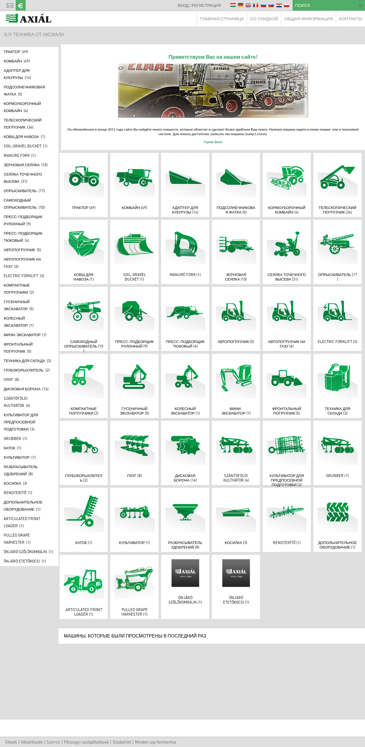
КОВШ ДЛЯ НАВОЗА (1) (24, 136)
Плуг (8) (11, 379)
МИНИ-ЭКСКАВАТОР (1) (25, 334)
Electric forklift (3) (24, 275)
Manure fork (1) (20, 155)
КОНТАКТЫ (350, 18)
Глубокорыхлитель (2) (27, 370)
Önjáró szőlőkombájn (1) (28, 551)
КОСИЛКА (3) (15, 483)
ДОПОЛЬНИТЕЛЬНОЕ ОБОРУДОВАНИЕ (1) (23, 505)
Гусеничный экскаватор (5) (19, 305)
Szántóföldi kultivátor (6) (17, 402)
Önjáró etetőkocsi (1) (25, 561)
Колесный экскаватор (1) (19, 322)
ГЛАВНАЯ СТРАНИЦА (222, 18)
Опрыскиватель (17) (24, 190)
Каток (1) (12, 448)
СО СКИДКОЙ (264, 18)
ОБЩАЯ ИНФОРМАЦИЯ (308, 18)
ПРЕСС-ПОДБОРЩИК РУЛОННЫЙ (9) (23, 220)
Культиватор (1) (20, 457)
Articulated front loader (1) (22, 522)
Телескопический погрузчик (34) (22, 123)
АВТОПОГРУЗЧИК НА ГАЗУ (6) (22, 263)
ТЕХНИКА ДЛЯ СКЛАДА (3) (27, 360)
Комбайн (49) (17, 61)
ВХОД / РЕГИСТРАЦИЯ (199, 5)
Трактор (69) (16, 51)
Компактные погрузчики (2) (19, 289)
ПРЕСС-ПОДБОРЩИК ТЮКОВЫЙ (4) (23, 237)
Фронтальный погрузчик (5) (18, 348)
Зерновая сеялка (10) (26, 165)
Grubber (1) (15, 438)
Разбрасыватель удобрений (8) (21, 470)
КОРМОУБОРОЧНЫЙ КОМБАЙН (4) (22, 107)
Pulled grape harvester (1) (17, 539)
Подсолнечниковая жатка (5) (24, 90)
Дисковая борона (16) (26, 389)
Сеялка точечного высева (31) (23, 178)
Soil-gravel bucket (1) (25, 146)
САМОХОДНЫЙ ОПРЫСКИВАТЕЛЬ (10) (24, 204)
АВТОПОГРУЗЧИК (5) (22, 249)
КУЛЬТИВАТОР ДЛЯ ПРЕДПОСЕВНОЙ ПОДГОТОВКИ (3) (21, 422)
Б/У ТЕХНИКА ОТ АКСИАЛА (34, 34)
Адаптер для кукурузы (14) (17, 74)
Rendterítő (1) (18, 492)
